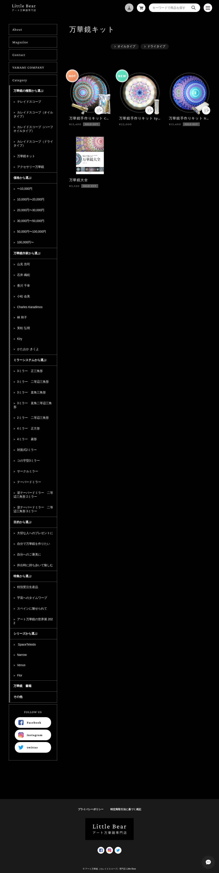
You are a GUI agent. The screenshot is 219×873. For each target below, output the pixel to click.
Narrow (22, 654)
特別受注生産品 (27, 587)
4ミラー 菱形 (27, 439)
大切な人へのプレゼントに (35, 533)
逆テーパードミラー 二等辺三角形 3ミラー (33, 509)
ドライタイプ (156, 46)
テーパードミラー (29, 482)
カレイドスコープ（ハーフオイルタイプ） (33, 128)
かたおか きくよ (28, 349)
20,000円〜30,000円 (30, 210)
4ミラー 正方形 (28, 428)
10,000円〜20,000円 (30, 199)
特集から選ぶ (22, 576)
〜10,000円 (24, 188)
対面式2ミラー (27, 450)
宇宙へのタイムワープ (32, 597)
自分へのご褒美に (29, 554)
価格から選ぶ (22, 177)
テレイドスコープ (29, 101)
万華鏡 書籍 (22, 686)
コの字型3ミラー (28, 460)
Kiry (19, 338)
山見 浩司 (23, 264)
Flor (19, 675)
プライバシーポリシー (91, 809)
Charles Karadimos (30, 307)
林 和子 (22, 317)
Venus (21, 665)
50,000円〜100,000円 (31, 231)
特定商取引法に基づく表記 (125, 809)
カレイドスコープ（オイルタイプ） (33, 114)
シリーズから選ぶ (25, 633)
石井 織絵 (23, 275)
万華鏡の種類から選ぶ (28, 90)
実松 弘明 (23, 328)
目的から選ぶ (22, 522)
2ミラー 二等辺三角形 (33, 417)
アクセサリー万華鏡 (30, 167)
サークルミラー (27, 471)
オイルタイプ (126, 46)
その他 (17, 696)
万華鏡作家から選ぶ (26, 253)
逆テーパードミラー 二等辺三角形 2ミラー (33, 494)
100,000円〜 (25, 242)
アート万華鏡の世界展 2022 (33, 621)
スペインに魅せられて (32, 608)
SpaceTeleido (26, 644)
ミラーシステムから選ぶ (29, 360)
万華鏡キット (26, 156)
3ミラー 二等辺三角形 (33, 381)
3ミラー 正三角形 (30, 371)
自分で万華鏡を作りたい (33, 543)
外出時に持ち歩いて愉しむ (35, 565)
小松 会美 (23, 296)
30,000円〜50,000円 (30, 221)
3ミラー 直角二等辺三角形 (32, 405)
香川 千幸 (23, 285)
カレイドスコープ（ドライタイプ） (33, 143)
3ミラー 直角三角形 (31, 392)
